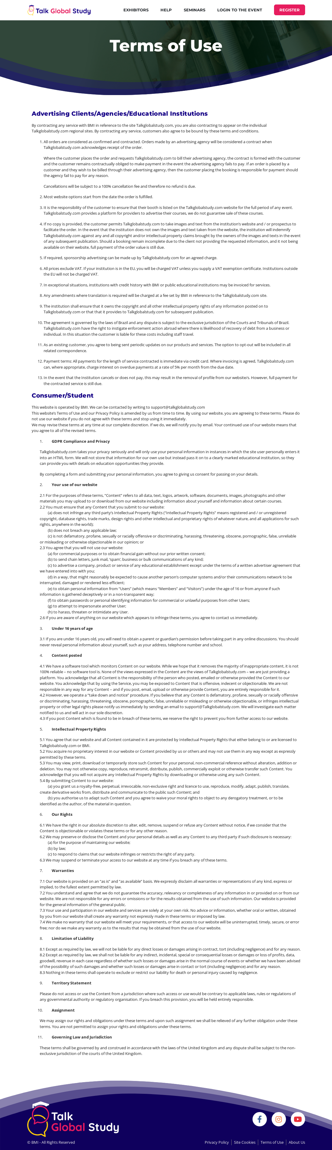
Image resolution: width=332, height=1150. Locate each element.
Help (166, 9)
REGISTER (289, 9)
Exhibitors (136, 9)
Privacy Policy (217, 1142)
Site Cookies (244, 1142)
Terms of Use (272, 1142)
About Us (297, 1142)
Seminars (194, 9)
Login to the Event (239, 9)
